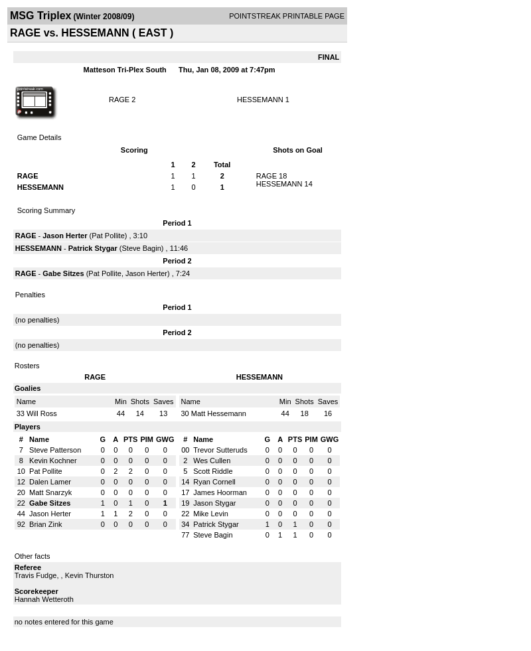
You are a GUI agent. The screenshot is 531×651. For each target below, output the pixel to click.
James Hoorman (220, 492)
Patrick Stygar (92, 248)
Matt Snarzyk (50, 492)
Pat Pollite (108, 236)
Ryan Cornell (214, 482)
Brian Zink (45, 524)
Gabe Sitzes (63, 273)
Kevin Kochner (53, 461)
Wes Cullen (211, 461)
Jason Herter (64, 236)
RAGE (119, 100)
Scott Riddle (212, 471)
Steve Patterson (55, 450)
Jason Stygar (214, 503)
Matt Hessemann (218, 413)
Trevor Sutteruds (220, 450)
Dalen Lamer (50, 482)
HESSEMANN (260, 100)
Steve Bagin (141, 248)
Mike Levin (210, 514)
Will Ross (42, 413)
